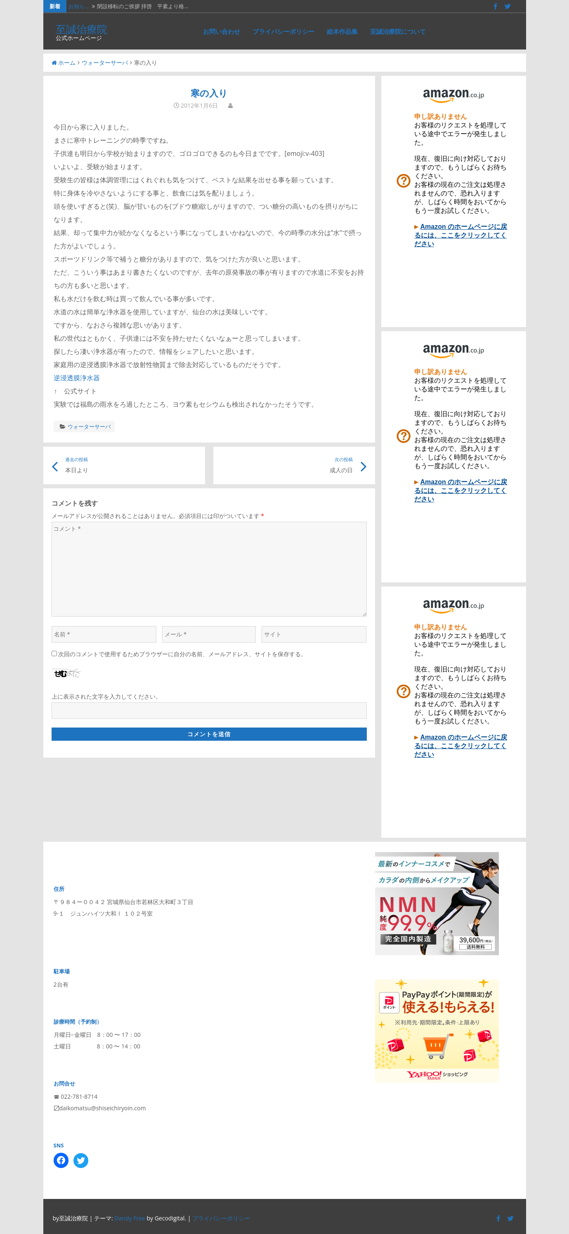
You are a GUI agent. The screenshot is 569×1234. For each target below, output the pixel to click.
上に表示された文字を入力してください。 (106, 696)
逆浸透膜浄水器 (77, 377)
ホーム (64, 62)
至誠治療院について (398, 31)
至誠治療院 (81, 29)
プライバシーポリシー (283, 31)
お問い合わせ (221, 31)
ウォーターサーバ (105, 62)
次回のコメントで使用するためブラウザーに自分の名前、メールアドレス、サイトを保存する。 (182, 654)
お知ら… (78, 6)
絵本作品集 (342, 31)
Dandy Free (129, 1218)
